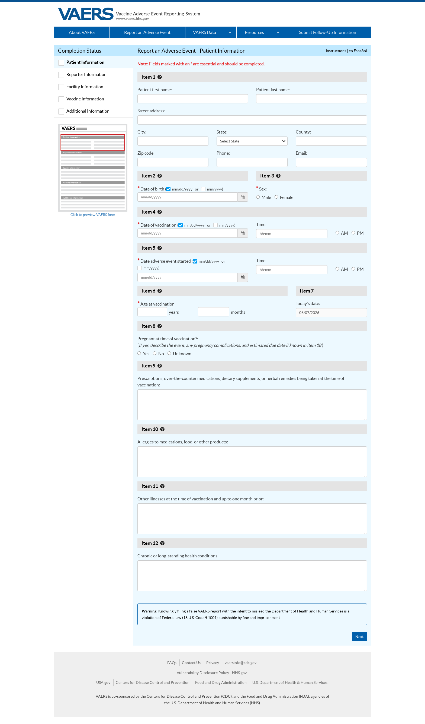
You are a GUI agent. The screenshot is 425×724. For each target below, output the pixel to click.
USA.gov (103, 682)
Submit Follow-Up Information (327, 32)
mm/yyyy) (212, 189)
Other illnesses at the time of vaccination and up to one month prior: (200, 498)
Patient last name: (273, 89)
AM (342, 233)
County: (303, 131)
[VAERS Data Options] (229, 32)
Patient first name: (154, 89)
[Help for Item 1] (159, 77)
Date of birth (192, 193)
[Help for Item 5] (159, 248)
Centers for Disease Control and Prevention (152, 682)
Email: (301, 153)
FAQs (171, 663)
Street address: (151, 110)
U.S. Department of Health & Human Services (289, 682)
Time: (261, 224)
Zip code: (145, 153)
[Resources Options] (278, 32)
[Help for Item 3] (278, 176)
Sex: (261, 188)
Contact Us (191, 663)
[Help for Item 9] (159, 366)
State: (222, 131)
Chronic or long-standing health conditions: (177, 555)
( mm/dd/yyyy (178, 189)
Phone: (223, 153)
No (158, 353)
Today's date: (308, 303)
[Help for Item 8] (159, 326)
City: (141, 131)
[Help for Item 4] (159, 212)
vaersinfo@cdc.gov (240, 663)
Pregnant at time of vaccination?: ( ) (230, 342)
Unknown (179, 353)
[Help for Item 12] (162, 543)
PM (358, 233)
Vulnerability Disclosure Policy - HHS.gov (212, 673)
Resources (254, 32)
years (174, 312)
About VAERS (82, 32)
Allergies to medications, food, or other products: (182, 441)
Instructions (336, 51)
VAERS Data (204, 32)
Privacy (212, 663)
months (238, 312)
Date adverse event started (182, 263)
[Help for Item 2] (159, 176)
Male (263, 197)
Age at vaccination (199, 309)
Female (284, 197)
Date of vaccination (192, 229)
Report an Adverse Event (147, 32)
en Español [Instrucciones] (358, 51)
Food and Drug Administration (221, 682)
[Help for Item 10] (162, 429)
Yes (143, 353)
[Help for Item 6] (159, 291)
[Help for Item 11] (162, 486)
